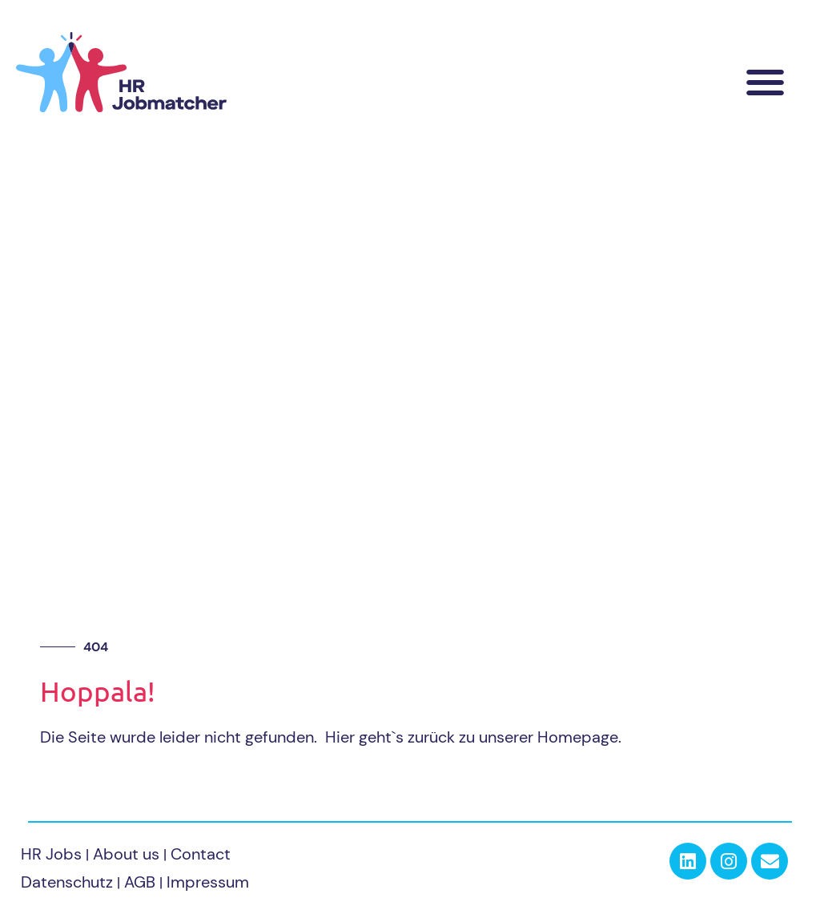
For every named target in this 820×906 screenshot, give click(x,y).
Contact (201, 854)
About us (128, 854)
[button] (766, 82)
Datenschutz (67, 882)
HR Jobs (51, 854)
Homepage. (579, 737)
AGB (139, 882)
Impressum (208, 882)
